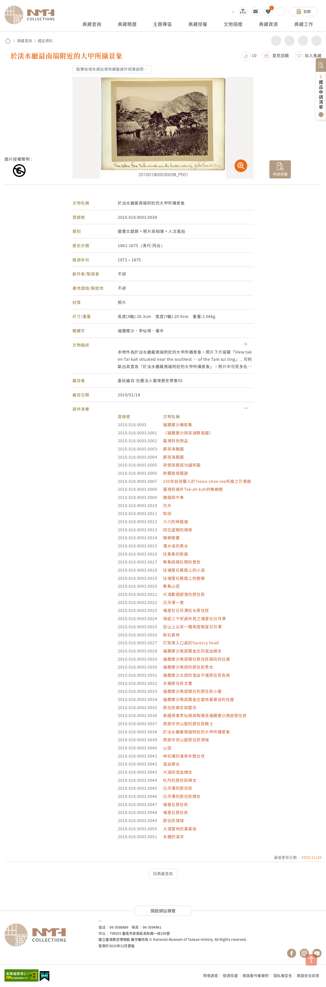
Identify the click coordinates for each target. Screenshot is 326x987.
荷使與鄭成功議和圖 (182, 465)
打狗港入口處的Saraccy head (191, 642)
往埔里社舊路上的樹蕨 (184, 578)
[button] (163, 345)
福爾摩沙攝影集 (177, 424)
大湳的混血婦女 (177, 772)
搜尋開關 (280, 11)
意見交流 (255, 11)
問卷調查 (210, 975)
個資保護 (230, 975)
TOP (311, 959)
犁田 (167, 513)
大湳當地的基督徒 (180, 828)
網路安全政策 (308, 975)
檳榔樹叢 (171, 537)
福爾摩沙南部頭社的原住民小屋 (192, 691)
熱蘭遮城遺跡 (175, 473)
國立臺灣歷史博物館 (47, 935)
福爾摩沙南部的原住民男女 (188, 667)
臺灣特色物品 (175, 440)
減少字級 (316, 41)
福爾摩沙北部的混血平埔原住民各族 (196, 675)
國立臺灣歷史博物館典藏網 (32, 14)
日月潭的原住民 (177, 788)
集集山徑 (171, 586)
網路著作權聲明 (255, 975)
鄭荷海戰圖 (173, 449)
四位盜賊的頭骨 (177, 529)
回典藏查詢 (163, 873)
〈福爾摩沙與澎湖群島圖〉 (188, 433)
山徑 (167, 748)
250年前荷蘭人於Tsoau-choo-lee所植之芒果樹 (207, 481)
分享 (276, 41)
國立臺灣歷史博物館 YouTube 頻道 (316, 953)
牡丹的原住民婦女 (180, 780)
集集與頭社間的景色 (182, 562)
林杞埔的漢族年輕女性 (184, 756)
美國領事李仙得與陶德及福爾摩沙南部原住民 (205, 715)
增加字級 (303, 41)
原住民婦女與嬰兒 (180, 707)
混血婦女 (171, 764)
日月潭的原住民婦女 (182, 796)
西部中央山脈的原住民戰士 (188, 723)
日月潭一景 (173, 602)
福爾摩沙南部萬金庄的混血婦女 (192, 651)
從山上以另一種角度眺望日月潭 (192, 626)
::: (233, 11)
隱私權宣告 (282, 975)
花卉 (167, 505)
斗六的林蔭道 (175, 521)
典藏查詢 (24, 40)
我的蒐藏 (268, 11)
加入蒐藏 (313, 55)
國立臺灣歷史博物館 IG (304, 953)
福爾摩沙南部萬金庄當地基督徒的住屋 (198, 699)
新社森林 (171, 635)
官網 (307, 11)
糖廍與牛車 (173, 497)
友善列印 (289, 41)
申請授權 (280, 174)
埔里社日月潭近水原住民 (186, 610)
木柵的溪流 (173, 836)
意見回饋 (280, 55)
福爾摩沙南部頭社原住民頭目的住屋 (196, 659)
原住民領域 (173, 820)
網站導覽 (242, 11)
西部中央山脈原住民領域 (186, 739)
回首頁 (8, 41)
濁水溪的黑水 (175, 546)
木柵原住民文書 (177, 683)
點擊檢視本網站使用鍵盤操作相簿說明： (112, 69)
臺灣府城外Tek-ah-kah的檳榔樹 (193, 489)
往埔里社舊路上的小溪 (184, 570)
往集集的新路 (175, 554)
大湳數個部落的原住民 (184, 594)
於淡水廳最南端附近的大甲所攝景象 (196, 731)
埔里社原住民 (175, 804)
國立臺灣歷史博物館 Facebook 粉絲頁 (291, 953)
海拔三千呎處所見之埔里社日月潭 (194, 618)
